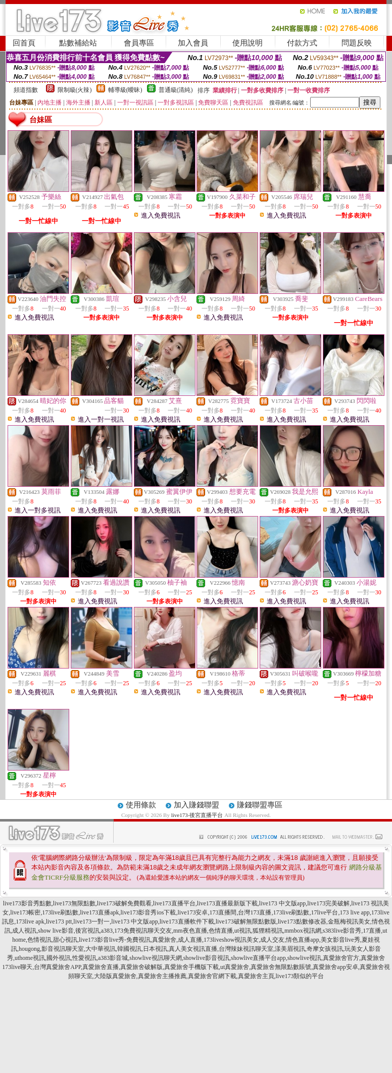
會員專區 (139, 43)
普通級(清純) (176, 89)
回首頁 (24, 43)
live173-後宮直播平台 (197, 815)
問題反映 (356, 43)
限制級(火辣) (75, 89)
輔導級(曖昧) (125, 89)
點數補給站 (78, 43)
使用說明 (247, 43)
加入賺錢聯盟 (196, 805)
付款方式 (302, 43)
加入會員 (193, 43)
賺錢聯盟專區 (259, 805)
